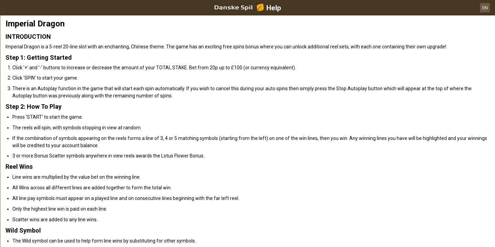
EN (485, 7)
